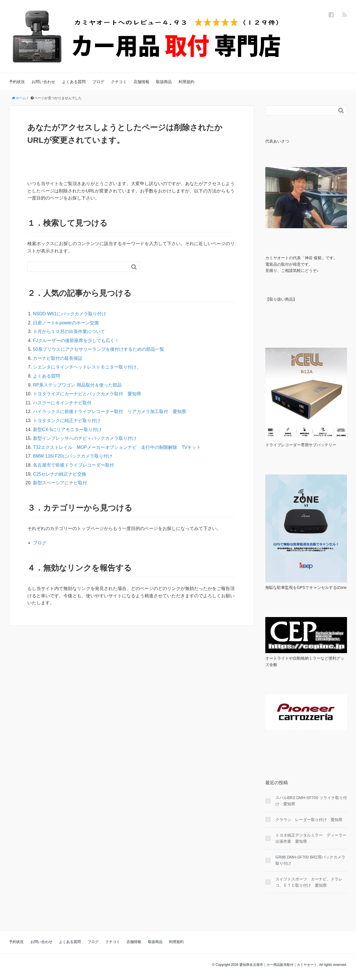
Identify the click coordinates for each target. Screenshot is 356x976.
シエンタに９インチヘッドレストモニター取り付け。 (87, 367)
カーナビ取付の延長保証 (58, 358)
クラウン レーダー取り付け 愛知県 (308, 819)
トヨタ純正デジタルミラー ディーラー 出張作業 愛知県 (311, 838)
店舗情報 (141, 81)
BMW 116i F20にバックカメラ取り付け (72, 456)
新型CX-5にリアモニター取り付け (67, 429)
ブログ (98, 81)
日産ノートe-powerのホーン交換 (66, 322)
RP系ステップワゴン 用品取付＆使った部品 (77, 385)
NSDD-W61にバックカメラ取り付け (69, 313)
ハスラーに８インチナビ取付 (62, 402)
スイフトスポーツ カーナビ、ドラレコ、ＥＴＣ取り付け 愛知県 (308, 882)
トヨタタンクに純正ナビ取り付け (67, 420)
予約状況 (17, 81)
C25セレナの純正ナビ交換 (59, 474)
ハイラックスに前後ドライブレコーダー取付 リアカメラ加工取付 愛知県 (109, 411)
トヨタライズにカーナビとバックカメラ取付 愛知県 (87, 393)
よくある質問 (74, 81)
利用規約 (186, 81)
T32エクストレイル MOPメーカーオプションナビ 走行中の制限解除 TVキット (117, 447)
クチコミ (119, 81)
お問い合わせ (43, 81)
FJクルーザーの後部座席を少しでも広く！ (76, 340)
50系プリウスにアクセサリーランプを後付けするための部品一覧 (98, 349)
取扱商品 (164, 81)
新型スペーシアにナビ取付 (60, 482)
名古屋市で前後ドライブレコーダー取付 (73, 465)
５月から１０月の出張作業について (69, 331)
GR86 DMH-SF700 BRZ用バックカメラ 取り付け (310, 860)
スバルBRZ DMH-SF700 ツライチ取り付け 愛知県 (311, 800)
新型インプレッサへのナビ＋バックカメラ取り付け (85, 438)
